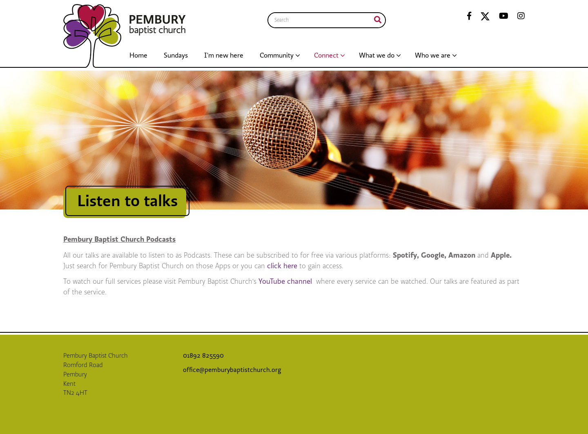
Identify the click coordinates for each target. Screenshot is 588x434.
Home (138, 55)
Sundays (176, 55)
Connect (326, 55)
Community (277, 55)
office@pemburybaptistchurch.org (232, 370)
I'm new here (223, 55)
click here (283, 266)
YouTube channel (286, 281)
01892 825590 (204, 355)
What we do (376, 55)
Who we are (432, 55)
